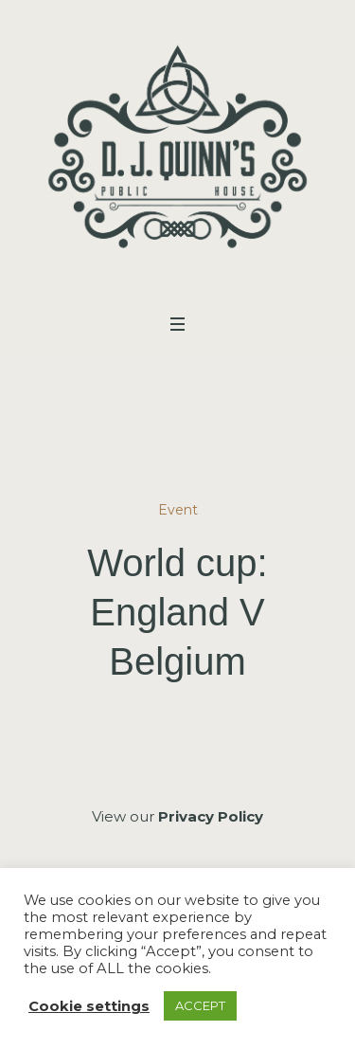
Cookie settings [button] (89, 1006)
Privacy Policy (210, 816)
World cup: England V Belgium (177, 612)
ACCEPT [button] (200, 1005)
